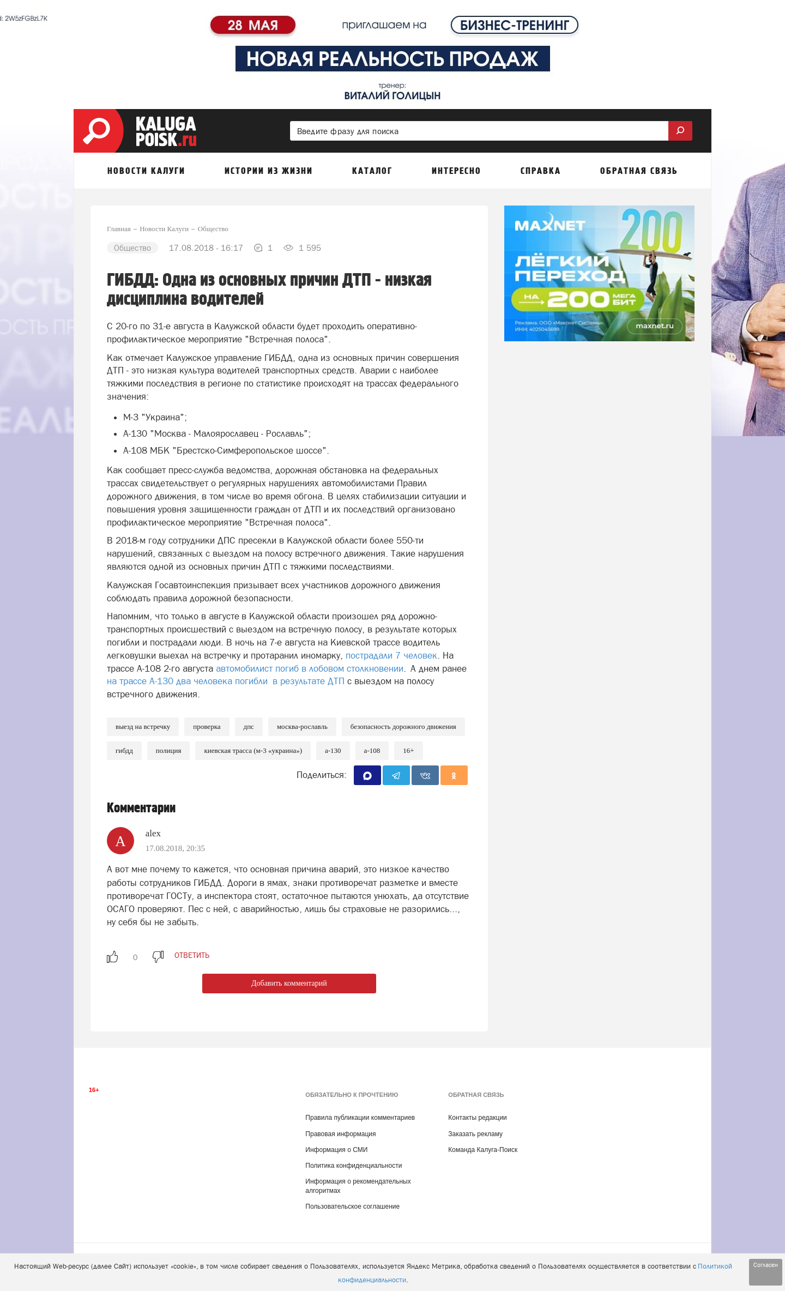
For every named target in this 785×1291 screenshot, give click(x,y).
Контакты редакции (477, 1117)
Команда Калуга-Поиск (482, 1150)
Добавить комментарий (289, 983)
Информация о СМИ (336, 1150)
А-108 (372, 750)
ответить (191, 955)
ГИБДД (124, 750)
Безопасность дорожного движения (403, 726)
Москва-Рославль (302, 726)
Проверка (206, 726)
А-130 (333, 750)
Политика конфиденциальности (353, 1165)
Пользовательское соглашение (352, 1206)
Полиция (169, 750)
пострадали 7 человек (391, 655)
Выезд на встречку (143, 726)
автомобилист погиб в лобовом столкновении (309, 668)
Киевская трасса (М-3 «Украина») (253, 750)
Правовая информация (340, 1134)
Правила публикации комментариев (360, 1117)
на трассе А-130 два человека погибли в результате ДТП (226, 680)
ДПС (249, 726)
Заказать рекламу (475, 1134)
